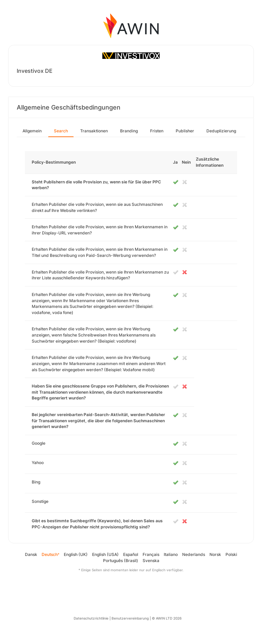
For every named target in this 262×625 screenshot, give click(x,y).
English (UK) (76, 554)
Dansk (31, 554)
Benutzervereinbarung (130, 618)
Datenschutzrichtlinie (91, 618)
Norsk (215, 554)
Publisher (185, 130)
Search (61, 130)
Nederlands (193, 554)
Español (130, 554)
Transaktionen (94, 130)
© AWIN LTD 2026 (166, 618)
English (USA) (105, 554)
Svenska (151, 560)
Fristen (156, 130)
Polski (231, 554)
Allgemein (32, 130)
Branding (129, 130)
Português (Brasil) (120, 560)
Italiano (171, 554)
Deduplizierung (221, 130)
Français (151, 554)
